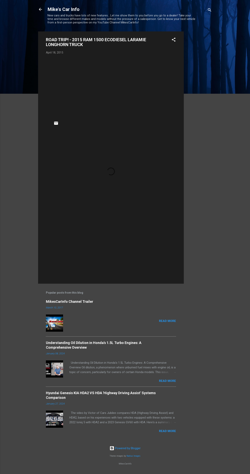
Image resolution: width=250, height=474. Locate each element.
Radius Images (133, 456)
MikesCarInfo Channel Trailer (69, 301)
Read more (167, 321)
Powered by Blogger (125, 448)
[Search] (209, 11)
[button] (173, 40)
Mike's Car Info (63, 9)
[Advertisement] (199, 90)
